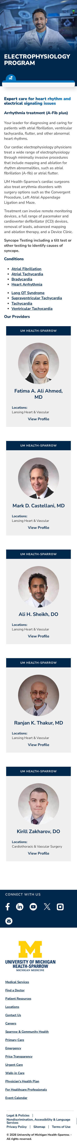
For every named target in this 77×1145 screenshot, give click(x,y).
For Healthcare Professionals (26, 1090)
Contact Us (13, 1015)
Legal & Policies (18, 1115)
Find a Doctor (15, 990)
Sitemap (39, 1126)
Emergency (13, 1048)
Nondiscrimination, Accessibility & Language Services (38, 1121)
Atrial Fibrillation (26, 268)
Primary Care (14, 1040)
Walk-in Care (14, 1073)
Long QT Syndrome (28, 292)
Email (9, 921)
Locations (12, 1007)
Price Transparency (18, 1056)
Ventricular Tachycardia (32, 308)
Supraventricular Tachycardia (36, 298)
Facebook (7, 906)
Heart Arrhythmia (26, 284)
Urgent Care (14, 1065)
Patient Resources (18, 998)
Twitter (47, 906)
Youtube (33, 906)
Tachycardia (21, 303)
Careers (10, 1023)
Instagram (60, 906)
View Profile (38, 419)
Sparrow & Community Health (27, 1032)
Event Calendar (16, 1098)
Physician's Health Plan (22, 1081)
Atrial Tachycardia (27, 274)
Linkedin (19, 906)
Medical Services (17, 982)
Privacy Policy (17, 1126)
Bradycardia (21, 279)
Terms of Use (61, 1126)
